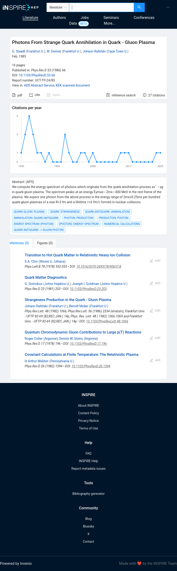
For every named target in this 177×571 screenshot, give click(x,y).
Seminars (111, 17)
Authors (59, 17)
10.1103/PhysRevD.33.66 (37, 75)
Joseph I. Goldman (85, 284)
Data (73, 23)
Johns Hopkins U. (57, 284)
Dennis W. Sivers (71, 338)
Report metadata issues (88, 468)
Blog (88, 519)
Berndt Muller (78, 306)
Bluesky (88, 526)
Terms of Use (88, 428)
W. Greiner (54, 51)
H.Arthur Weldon (36, 361)
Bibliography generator (88, 494)
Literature (30, 17)
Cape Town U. (117, 51)
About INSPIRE (88, 405)
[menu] (161, 7)
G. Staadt (18, 51)
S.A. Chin (31, 261)
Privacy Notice (88, 421)
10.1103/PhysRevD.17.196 (88, 343)
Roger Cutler (33, 338)
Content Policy (88, 413)
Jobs (85, 17)
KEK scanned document (73, 85)
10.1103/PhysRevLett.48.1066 (107, 321)
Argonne (50, 338)
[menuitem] (168, 7)
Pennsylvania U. (61, 361)
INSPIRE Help (88, 461)
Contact (88, 541)
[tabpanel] (88, 313)
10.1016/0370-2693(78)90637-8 (98, 266)
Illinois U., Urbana (52, 261)
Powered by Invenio (16, 563)
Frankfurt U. (35, 51)
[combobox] (101, 7)
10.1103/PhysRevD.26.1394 (91, 366)
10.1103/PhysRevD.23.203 (88, 289)
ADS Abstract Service (39, 85)
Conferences (144, 17)
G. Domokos (33, 284)
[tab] (24, 243)
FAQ (88, 453)
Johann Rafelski (94, 51)
